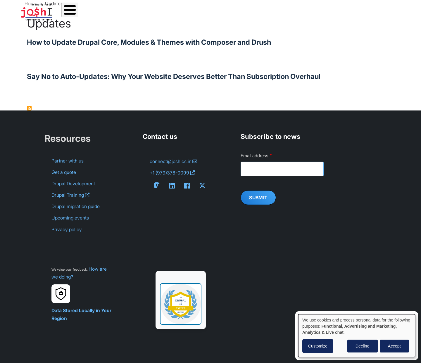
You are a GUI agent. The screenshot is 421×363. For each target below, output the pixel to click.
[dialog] (356, 335)
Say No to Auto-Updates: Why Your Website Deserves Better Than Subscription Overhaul (173, 76)
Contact (296, 10)
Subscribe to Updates (29, 108)
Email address (254, 155)
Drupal (70, 195)
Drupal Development (73, 183)
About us (230, 10)
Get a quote (63, 172)
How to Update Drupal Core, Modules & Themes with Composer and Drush (149, 42)
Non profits (364, 10)
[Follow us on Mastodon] (158, 185)
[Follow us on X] (203, 186)
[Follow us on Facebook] (188, 186)
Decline (363, 346)
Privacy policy (66, 229)
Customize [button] (317, 346)
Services (94, 10)
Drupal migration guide (75, 206)
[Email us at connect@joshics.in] (173, 161)
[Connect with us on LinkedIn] (173, 186)
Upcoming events (70, 218)
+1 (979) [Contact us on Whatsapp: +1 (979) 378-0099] (172, 173)
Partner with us (67, 161)
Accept (394, 346)
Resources (162, 10)
